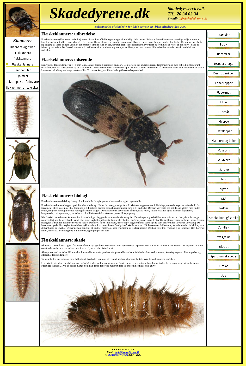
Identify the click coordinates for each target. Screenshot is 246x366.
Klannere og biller (140, 13)
